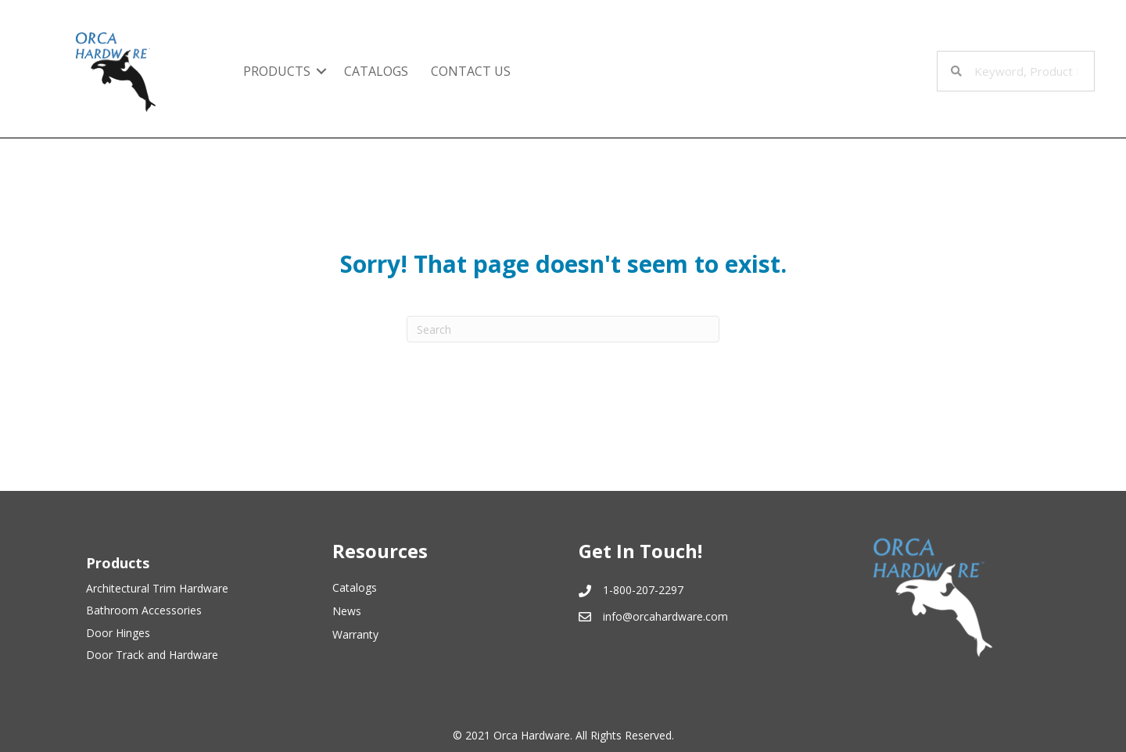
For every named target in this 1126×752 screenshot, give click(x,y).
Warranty (355, 634)
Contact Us (471, 71)
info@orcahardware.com (665, 616)
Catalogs (376, 71)
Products (276, 71)
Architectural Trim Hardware (157, 588)
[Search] (563, 329)
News (346, 610)
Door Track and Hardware (152, 654)
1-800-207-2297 (643, 589)
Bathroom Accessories (144, 610)
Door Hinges (118, 632)
